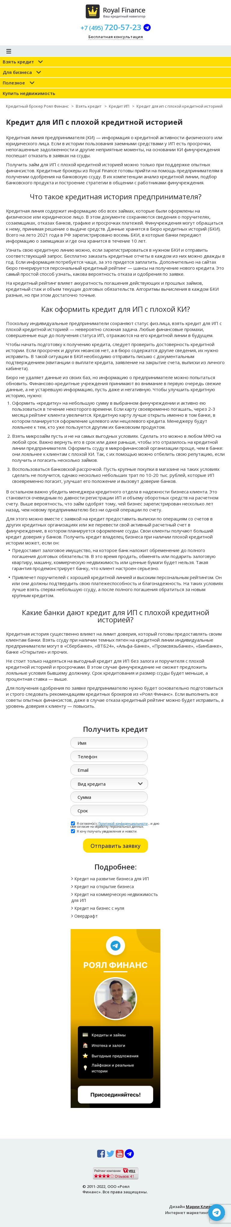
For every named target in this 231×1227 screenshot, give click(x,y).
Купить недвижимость (29, 93)
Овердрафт (86, 916)
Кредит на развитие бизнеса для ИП (111, 879)
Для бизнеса (17, 72)
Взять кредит (18, 62)
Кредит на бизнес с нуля (99, 908)
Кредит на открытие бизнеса (104, 886)
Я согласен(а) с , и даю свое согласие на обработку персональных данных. (114, 824)
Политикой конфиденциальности (123, 823)
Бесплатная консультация (115, 36)
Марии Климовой (203, 1206)
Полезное (14, 83)
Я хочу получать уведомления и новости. (104, 831)
